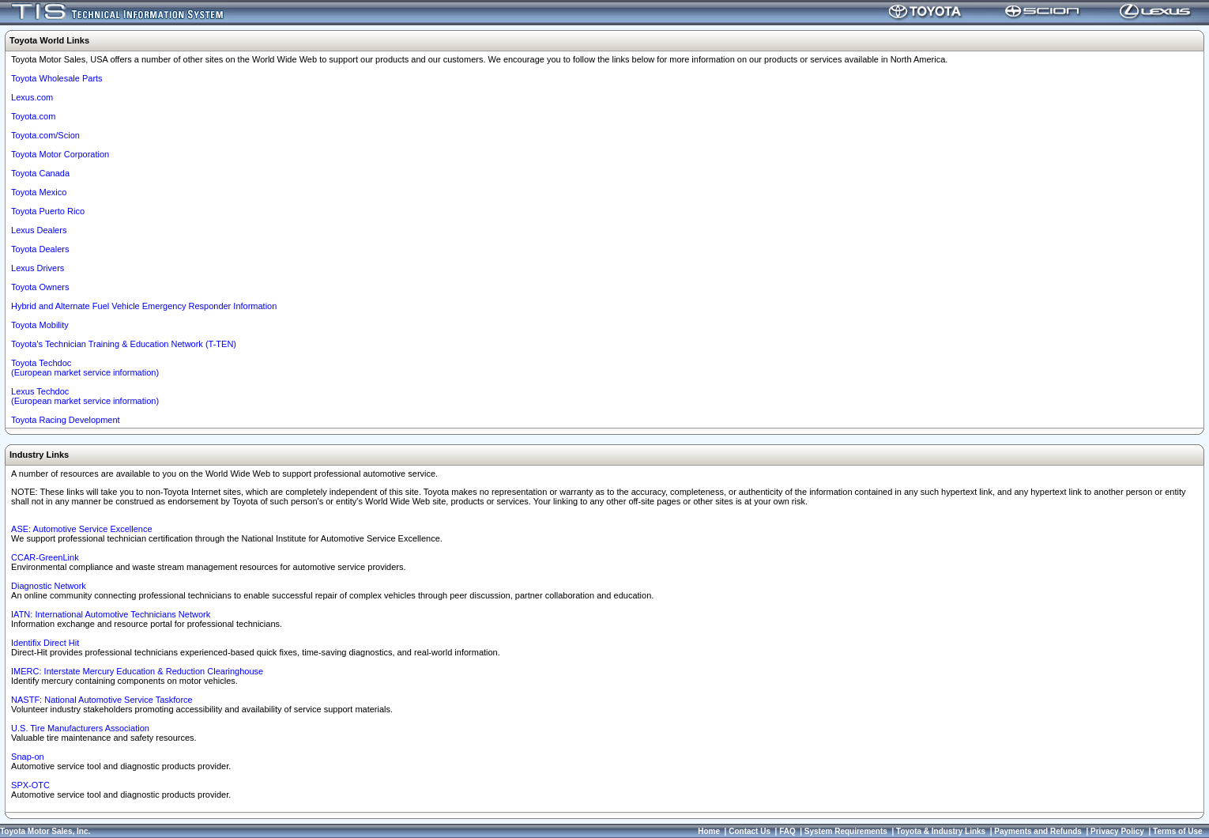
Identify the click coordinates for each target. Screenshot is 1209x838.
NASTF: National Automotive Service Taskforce (102, 699)
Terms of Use (1178, 831)
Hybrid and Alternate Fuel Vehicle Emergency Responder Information (144, 306)
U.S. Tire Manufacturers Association (80, 728)
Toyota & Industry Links (940, 831)
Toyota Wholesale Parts (57, 78)
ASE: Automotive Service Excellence (82, 529)
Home (709, 831)
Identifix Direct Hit (45, 642)
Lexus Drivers (37, 268)
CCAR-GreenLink (45, 557)
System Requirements (845, 831)
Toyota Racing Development (65, 420)
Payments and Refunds (1038, 831)
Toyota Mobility (40, 325)
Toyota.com (33, 116)
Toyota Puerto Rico (48, 211)
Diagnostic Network (48, 586)
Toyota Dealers (40, 249)
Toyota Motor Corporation (60, 154)
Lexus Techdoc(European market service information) (85, 396)
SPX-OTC (30, 785)
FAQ (787, 831)
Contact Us (749, 831)
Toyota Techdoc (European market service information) (85, 367)
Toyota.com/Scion (45, 135)
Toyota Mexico (38, 192)
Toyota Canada (40, 173)
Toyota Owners (40, 287)
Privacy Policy (1117, 831)
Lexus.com (32, 97)
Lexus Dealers (38, 230)
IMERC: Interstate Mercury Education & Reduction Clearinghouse (137, 671)
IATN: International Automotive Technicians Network (110, 614)
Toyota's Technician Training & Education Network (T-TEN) (123, 344)
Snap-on (27, 756)
